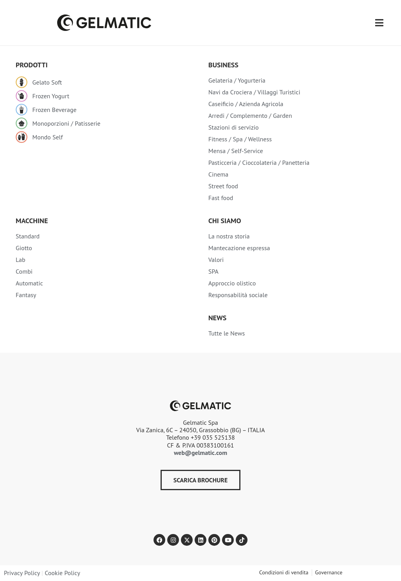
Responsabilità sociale (237, 295)
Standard (28, 236)
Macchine (32, 220)
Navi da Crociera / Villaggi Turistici (254, 92)
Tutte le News (226, 333)
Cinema (218, 174)
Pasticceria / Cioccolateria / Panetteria (258, 162)
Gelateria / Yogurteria (237, 80)
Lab (20, 259)
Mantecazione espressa (239, 248)
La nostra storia (229, 236)
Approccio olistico (232, 283)
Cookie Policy (62, 573)
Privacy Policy (22, 573)
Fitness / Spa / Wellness (240, 139)
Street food (223, 186)
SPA (213, 271)
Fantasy (26, 295)
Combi (24, 271)
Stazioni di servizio (233, 127)
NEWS (217, 317)
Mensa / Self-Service (235, 151)
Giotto (24, 248)
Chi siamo (224, 220)
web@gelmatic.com (200, 452)
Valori (216, 259)
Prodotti (32, 64)
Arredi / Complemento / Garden (250, 115)
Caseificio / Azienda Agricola (246, 104)
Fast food (220, 198)
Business (223, 64)
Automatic (29, 283)
